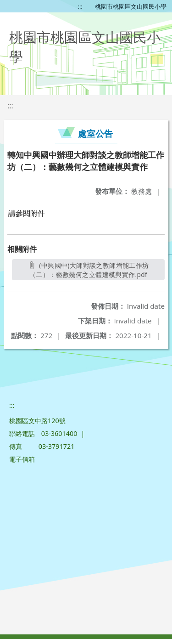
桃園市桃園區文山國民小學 (130, 6)
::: (80, 6)
